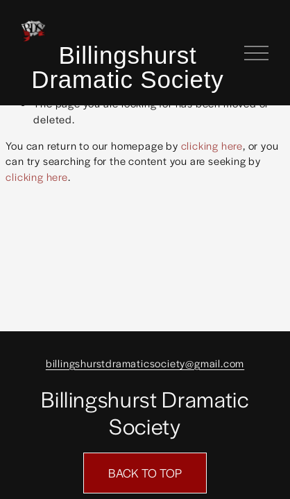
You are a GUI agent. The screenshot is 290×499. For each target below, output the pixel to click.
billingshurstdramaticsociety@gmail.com (145, 363)
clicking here (212, 145)
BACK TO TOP (145, 472)
